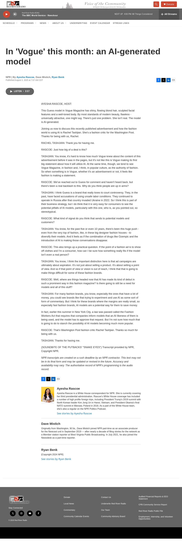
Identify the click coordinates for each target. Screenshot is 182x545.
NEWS (43, 29)
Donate (171, 7)
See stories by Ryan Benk (56, 465)
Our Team (105, 516)
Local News (69, 510)
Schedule (9, 29)
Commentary (69, 516)
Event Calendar (100, 29)
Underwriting (78, 29)
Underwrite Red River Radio (113, 510)
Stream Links (121, 29)
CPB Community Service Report (153, 511)
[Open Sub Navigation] (17, 29)
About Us (58, 29)
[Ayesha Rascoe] (47, 401)
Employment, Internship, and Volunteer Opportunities (156, 524)
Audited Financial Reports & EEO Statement (153, 504)
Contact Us (106, 504)
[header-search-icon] (157, 7)
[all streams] (169, 20)
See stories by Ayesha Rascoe (74, 419)
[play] (6, 20)
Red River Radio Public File (151, 517)
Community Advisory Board (113, 523)
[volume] (15, 20)
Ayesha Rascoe (25, 83)
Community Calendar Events (76, 523)
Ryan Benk (58, 83)
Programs (27, 29)
